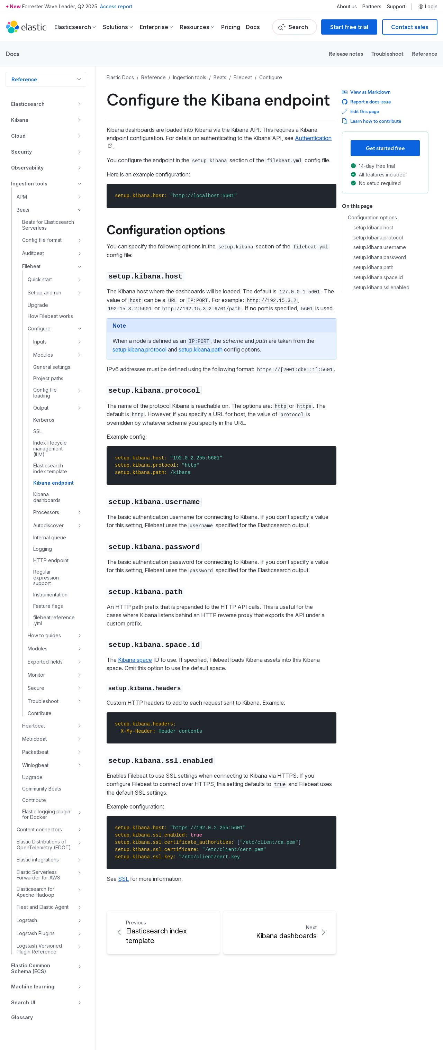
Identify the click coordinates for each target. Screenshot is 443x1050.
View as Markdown (366, 92)
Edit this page (360, 111)
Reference (424, 53)
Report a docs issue (366, 101)
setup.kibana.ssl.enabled (381, 287)
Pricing (230, 27)
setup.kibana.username (379, 247)
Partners (371, 6)
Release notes (346, 53)
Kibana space (135, 659)
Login (427, 6)
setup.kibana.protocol (139, 349)
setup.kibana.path (201, 349)
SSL (123, 878)
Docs (253, 27)
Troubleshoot (387, 53)
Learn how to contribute (371, 121)
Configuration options (166, 229)
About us (347, 6)
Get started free (385, 148)
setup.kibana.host (373, 227)
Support (396, 6)
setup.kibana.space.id (378, 277)
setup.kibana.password (379, 257)
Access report (116, 6)
